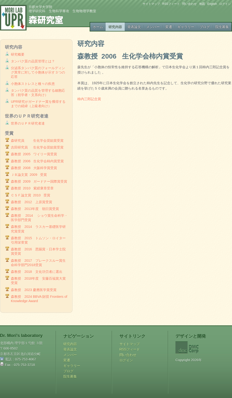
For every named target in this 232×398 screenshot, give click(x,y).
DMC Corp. (199, 347)
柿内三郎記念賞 (89, 99)
